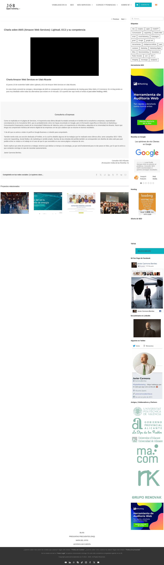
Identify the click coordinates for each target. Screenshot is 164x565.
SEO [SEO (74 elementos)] (152, 56)
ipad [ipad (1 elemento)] (160, 44)
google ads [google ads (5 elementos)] (149, 40)
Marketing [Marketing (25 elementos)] (144, 48)
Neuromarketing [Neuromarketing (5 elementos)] (143, 52)
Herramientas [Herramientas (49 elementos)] (136, 44)
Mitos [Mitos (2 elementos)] (134, 52)
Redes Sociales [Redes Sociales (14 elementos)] (137, 56)
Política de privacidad (133, 550)
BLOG (82, 533)
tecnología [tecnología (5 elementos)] (144, 60)
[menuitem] (156, 5)
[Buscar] (132, 18)
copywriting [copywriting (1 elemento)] (147, 33)
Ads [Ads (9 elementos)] (133, 29)
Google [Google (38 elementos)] (140, 40)
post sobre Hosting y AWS (98, 91)
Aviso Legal (61, 553)
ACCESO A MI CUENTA (82, 544)
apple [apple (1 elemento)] (148, 29)
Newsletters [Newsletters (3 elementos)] (155, 52)
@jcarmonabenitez (144, 251)
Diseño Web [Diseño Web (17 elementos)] (158, 33)
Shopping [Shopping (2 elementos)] (135, 60)
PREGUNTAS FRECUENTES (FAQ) (82, 536)
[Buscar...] (147, 18)
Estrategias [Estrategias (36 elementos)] (155, 36)
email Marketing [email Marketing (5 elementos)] (143, 36)
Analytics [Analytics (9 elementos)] (140, 29)
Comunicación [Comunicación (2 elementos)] (136, 33)
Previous (116, 19)
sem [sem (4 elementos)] (146, 56)
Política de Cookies (78, 550)
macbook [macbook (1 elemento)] (135, 48)
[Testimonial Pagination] (141, 183)
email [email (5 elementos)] (134, 36)
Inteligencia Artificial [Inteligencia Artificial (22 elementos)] (150, 44)
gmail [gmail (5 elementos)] (134, 40)
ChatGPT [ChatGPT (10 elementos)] (156, 29)
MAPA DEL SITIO (82, 540)
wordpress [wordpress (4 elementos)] (154, 60)
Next (122, 19)
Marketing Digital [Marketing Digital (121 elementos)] (155, 48)
